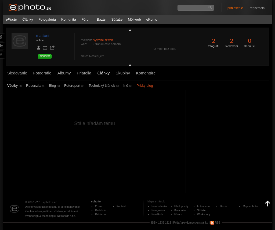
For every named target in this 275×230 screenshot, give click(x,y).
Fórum (86, 19)
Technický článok (104, 86)
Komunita (68, 19)
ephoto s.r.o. (50, 202)
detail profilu (128, 66)
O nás (98, 206)
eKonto (151, 19)
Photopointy (181, 206)
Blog (54, 86)
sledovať (45, 56)
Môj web (134, 19)
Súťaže (116, 19)
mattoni (42, 35)
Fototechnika (159, 206)
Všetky (14, 86)
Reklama (100, 214)
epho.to (96, 201)
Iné (127, 86)
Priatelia (84, 73)
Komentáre (145, 73)
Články (27, 19)
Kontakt (121, 206)
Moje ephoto (250, 206)
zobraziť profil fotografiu (128, 30)
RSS (215, 222)
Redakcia (100, 210)
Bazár (101, 19)
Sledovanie (17, 73)
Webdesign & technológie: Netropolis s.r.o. (50, 215)
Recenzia (35, 86)
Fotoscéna (203, 206)
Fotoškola (157, 214)
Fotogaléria (47, 19)
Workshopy (204, 214)
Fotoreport (74, 86)
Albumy (64, 73)
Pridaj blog (144, 86)
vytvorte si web (103, 40)
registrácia (257, 8)
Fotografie (42, 73)
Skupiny (123, 73)
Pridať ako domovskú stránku (190, 222)
